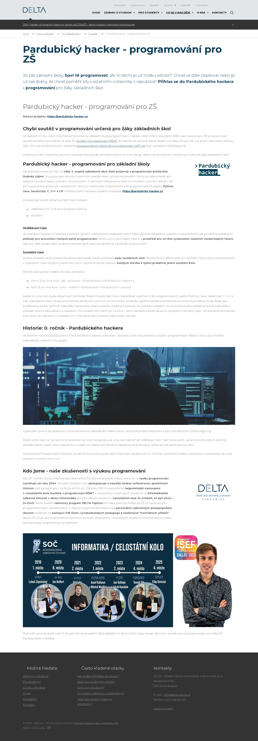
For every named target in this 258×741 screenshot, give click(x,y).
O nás (27, 693)
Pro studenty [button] (149, 12)
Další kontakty (163, 708)
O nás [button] (201, 12)
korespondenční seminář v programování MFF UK (111, 145)
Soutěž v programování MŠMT (96, 141)
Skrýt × (233, 25)
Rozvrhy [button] (168, 5)
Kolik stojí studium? (90, 687)
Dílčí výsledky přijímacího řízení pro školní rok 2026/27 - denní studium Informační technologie (79, 24)
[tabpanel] (108, 24)
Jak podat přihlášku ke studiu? (98, 676)
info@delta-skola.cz (176, 694)
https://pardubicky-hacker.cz (67, 116)
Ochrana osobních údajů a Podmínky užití (96, 723)
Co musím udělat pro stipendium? (100, 693)
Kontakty (29, 705)
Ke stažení (30, 699)
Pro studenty (31, 682)
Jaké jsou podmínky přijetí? (96, 682)
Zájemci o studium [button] (118, 12)
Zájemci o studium (36, 676)
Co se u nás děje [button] (178, 12)
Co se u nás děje (34, 687)
